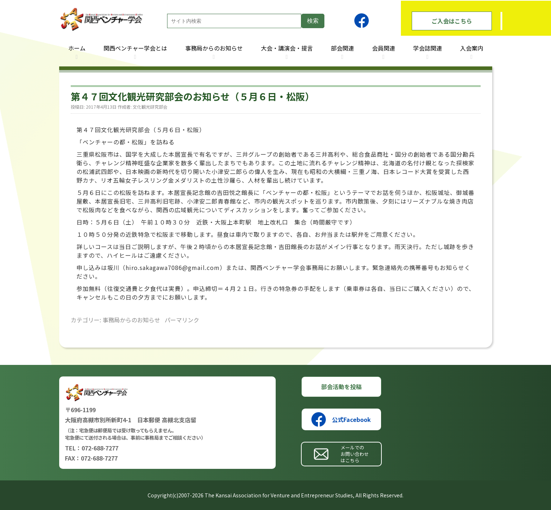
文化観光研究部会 (150, 107)
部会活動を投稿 (341, 386)
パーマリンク (182, 319)
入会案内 (471, 48)
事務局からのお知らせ (214, 48)
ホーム (77, 48)
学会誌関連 (427, 48)
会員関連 (383, 48)
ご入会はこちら (452, 21)
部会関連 (342, 48)
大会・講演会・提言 (287, 48)
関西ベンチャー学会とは (135, 48)
